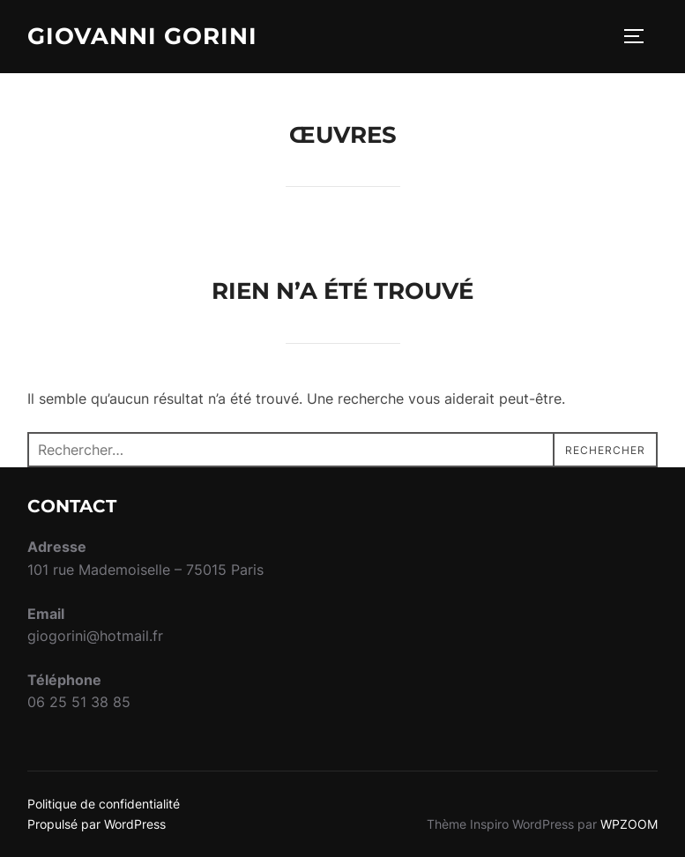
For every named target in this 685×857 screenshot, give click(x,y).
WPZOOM (629, 823)
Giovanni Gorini (142, 36)
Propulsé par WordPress (96, 823)
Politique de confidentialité (103, 803)
